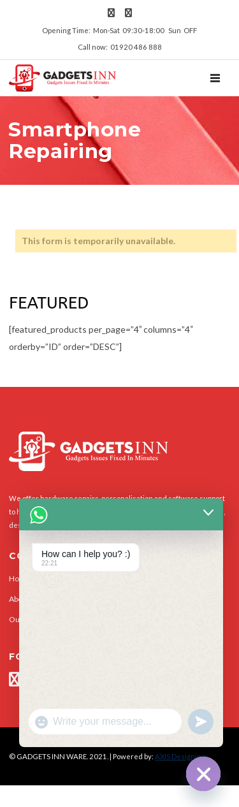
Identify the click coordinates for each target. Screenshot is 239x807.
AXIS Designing (180, 756)
